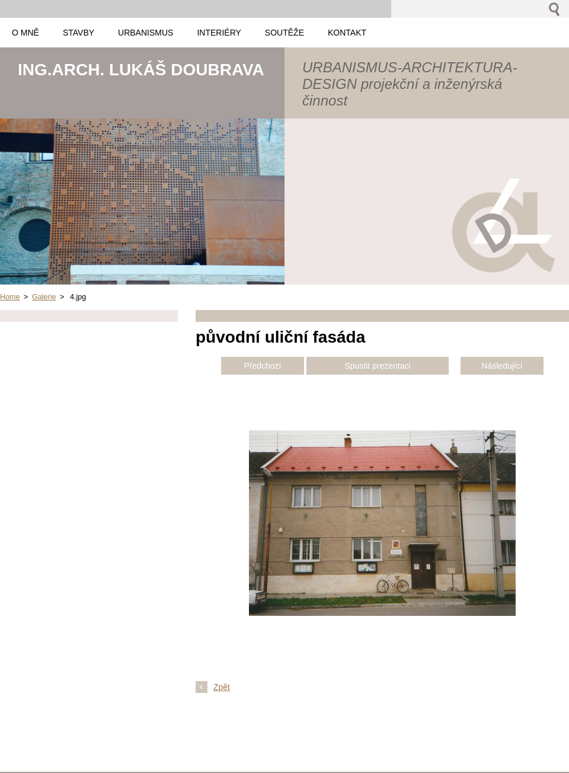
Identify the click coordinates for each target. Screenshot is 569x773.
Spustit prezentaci (377, 365)
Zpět (221, 687)
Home (10, 297)
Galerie (44, 297)
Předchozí (262, 365)
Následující (501, 365)
